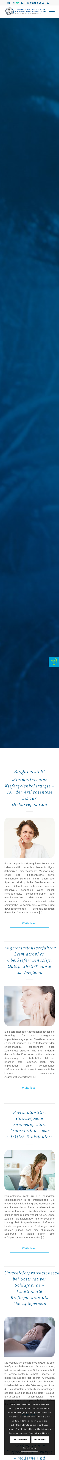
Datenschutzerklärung (39, 1433)
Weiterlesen (29, 923)
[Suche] (43, 11)
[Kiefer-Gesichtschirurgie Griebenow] (24, 11)
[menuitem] (43, 11)
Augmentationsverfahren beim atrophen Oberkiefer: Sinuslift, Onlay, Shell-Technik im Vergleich (30, 960)
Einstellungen (29, 1448)
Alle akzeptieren (19, 1439)
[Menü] (50, 11)
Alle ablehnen (40, 1439)
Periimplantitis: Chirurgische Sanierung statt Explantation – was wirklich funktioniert (29, 1124)
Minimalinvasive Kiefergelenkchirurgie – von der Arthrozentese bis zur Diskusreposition (29, 792)
